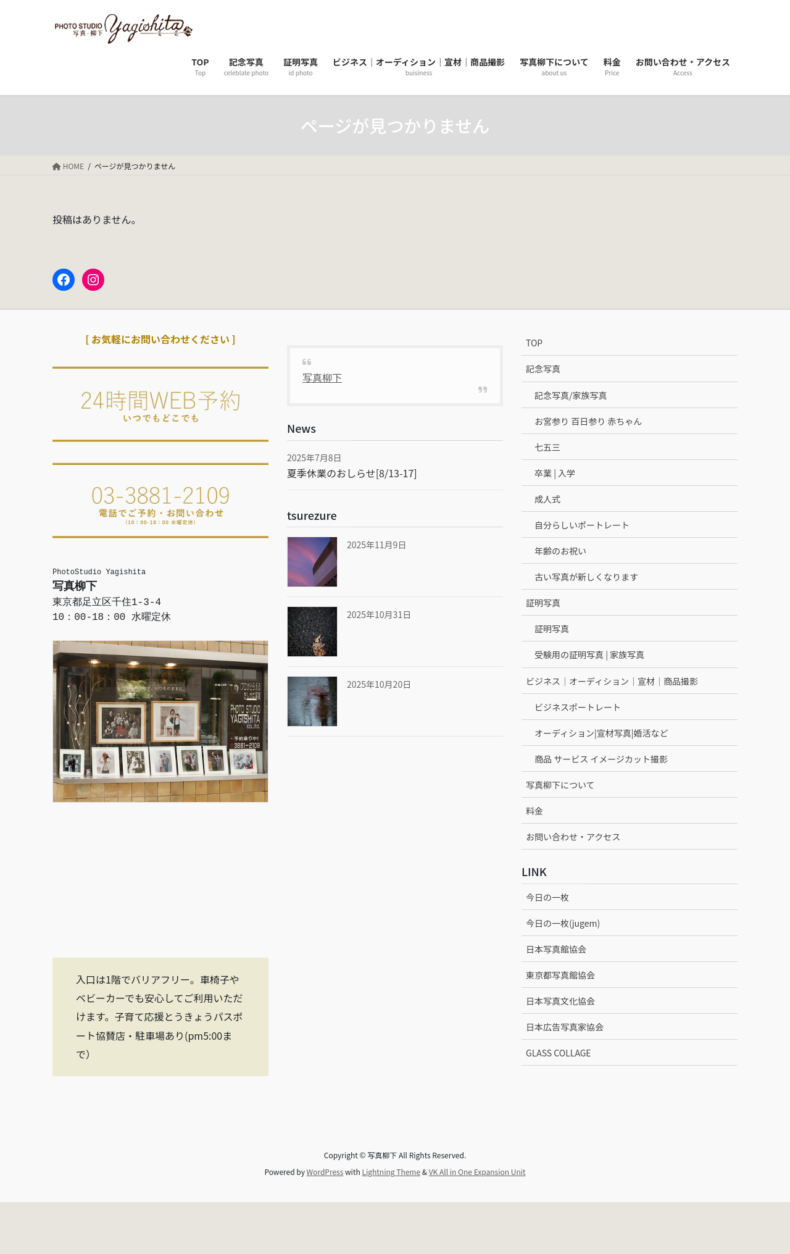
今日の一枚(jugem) (563, 923)
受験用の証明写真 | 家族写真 (589, 654)
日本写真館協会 (556, 949)
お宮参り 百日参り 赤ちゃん (588, 421)
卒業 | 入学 (554, 473)
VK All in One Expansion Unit (477, 1171)
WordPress (325, 1171)
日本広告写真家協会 (565, 1027)
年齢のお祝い (560, 551)
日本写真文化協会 (560, 1001)
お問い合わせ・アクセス (573, 836)
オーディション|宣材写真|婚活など (601, 733)
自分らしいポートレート (582, 525)
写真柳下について (560, 785)
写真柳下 (322, 377)
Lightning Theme (391, 1171)
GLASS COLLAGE (558, 1053)
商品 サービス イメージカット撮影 (601, 759)
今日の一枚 (547, 897)
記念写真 (543, 368)
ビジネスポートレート (577, 707)
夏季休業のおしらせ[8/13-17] (352, 473)
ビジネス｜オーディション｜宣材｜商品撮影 (612, 681)
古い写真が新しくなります (586, 577)
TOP (534, 342)
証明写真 (543, 602)
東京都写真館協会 (560, 975)
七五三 (547, 447)
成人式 (547, 499)
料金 (534, 811)
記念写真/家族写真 (570, 395)
